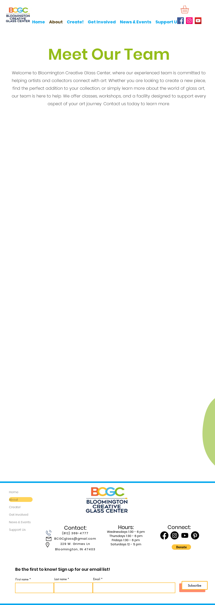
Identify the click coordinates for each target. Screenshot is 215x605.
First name (21, 579)
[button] (189, 9)
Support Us (17, 529)
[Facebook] (180, 20)
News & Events (20, 522)
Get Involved (18, 514)
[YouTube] (198, 20)
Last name (60, 579)
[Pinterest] (195, 535)
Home (13, 492)
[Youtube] (185, 535)
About (13, 499)
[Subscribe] (195, 585)
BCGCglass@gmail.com (75, 538)
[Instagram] (189, 20)
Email (96, 579)
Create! (14, 507)
